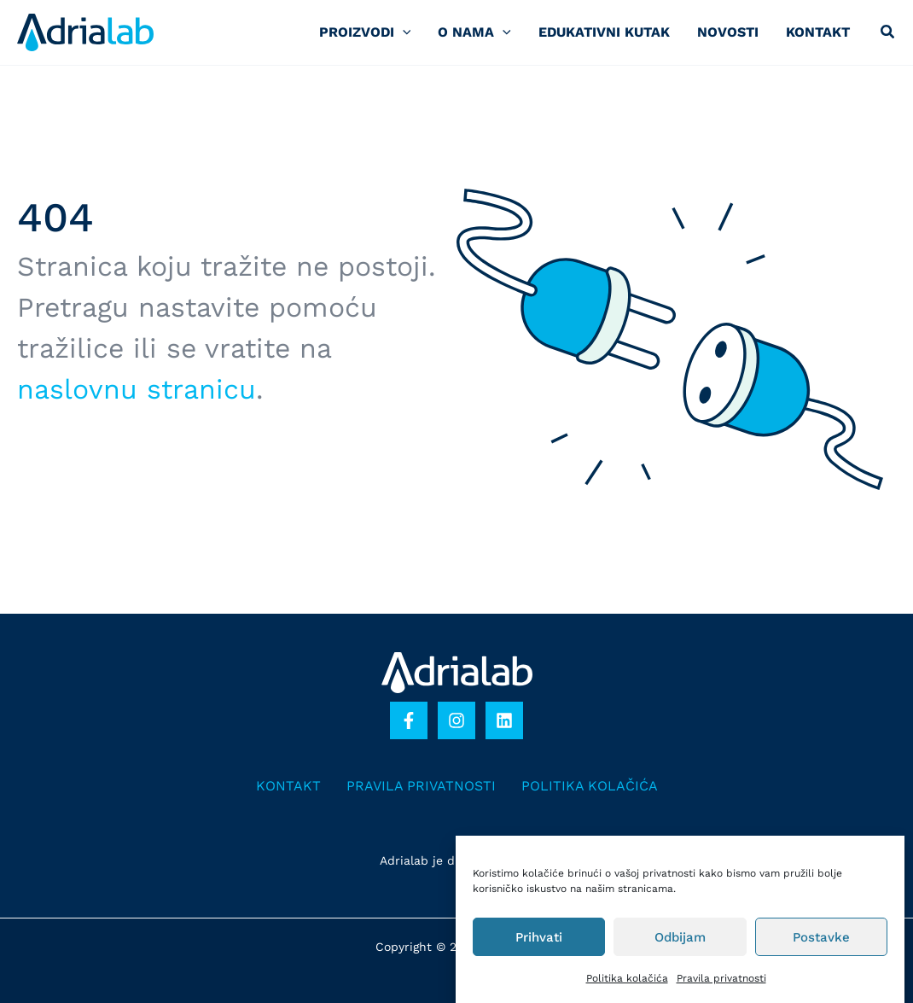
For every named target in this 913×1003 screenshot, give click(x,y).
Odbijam (680, 937)
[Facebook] (408, 720)
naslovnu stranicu (136, 389)
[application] (402, 32)
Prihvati (538, 937)
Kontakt (288, 786)
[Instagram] (456, 720)
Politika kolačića (627, 978)
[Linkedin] (504, 720)
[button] (888, 34)
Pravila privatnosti (721, 978)
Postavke (821, 937)
